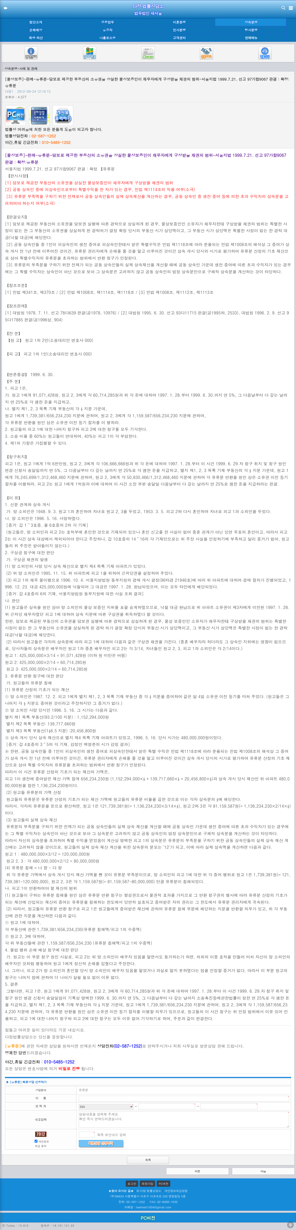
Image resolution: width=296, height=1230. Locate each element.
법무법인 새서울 (148, 13)
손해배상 (35, 30)
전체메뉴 (251, 38)
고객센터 (179, 38)
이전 (197, 1171)
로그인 (132, 1184)
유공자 (107, 30)
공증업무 (107, 22)
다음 (263, 1171)
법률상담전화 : (30, 136)
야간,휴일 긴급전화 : (37, 142)
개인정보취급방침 (176, 1191)
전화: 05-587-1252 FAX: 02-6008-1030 (147, 1202)
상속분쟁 (251, 22)
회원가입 (147, 1184)
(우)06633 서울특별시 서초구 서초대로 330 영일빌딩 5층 (148, 1196)
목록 (148, 1160)
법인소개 (35, 22)
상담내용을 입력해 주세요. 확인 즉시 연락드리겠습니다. (184, 1120)
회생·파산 (36, 38)
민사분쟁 (179, 30)
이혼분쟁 (179, 22)
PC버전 (163, 1184)
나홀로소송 (107, 38)
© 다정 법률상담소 (149, 1191)
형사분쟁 (251, 30)
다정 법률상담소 (148, 6)
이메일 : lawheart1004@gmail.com (148, 1207)
